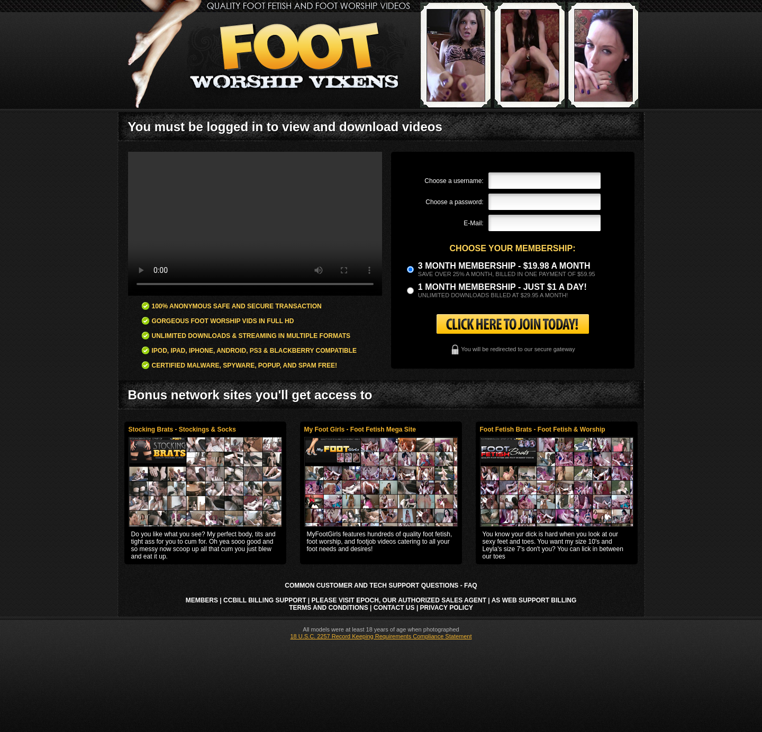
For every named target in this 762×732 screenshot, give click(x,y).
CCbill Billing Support (264, 600)
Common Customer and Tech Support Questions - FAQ (381, 585)
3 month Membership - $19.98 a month (504, 265)
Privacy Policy (446, 607)
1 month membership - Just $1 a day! (502, 286)
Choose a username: (453, 181)
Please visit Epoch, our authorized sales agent (399, 600)
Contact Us (394, 607)
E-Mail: (473, 223)
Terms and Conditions (328, 607)
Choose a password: (454, 202)
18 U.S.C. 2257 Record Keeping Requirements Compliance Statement (380, 636)
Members (202, 600)
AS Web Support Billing (534, 600)
